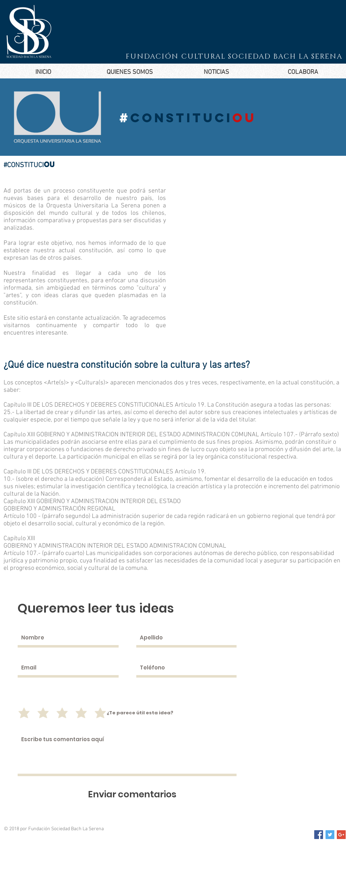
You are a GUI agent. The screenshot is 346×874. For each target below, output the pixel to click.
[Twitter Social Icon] (330, 834)
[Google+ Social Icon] (341, 834)
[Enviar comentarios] (132, 794)
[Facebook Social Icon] (318, 834)
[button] (129, 72)
